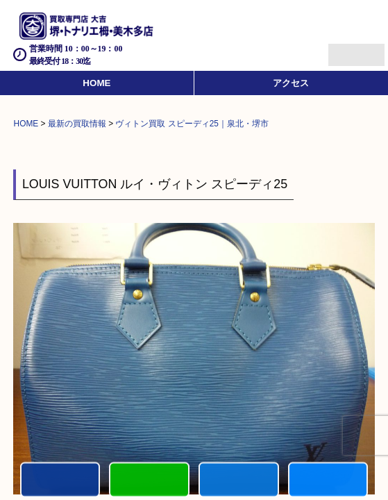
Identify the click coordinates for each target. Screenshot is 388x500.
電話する (60, 480)
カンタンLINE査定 (149, 480)
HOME (96, 83)
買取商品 (239, 480)
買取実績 (328, 480)
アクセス (291, 83)
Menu (341, 49)
